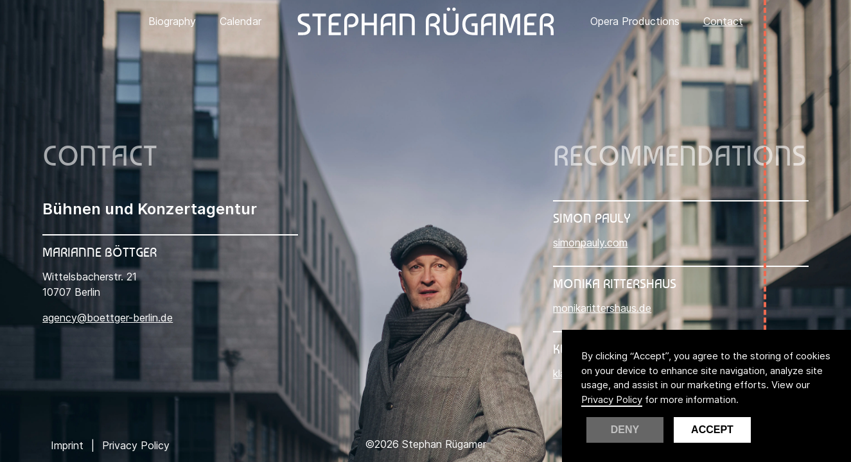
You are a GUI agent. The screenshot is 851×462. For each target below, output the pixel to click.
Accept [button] (712, 429)
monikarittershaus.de (602, 308)
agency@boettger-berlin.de (107, 317)
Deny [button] (625, 429)
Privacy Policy (611, 399)
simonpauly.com (590, 242)
